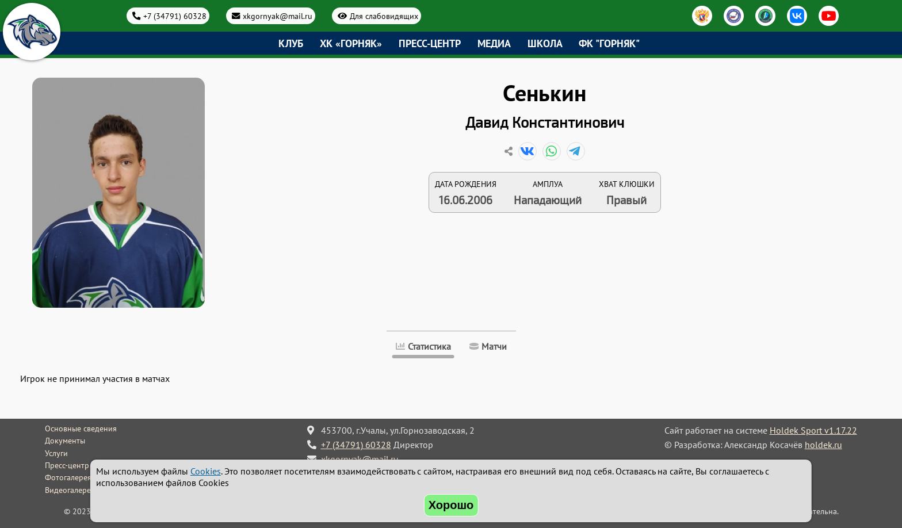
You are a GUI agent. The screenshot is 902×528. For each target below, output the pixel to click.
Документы (65, 441)
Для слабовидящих (384, 16)
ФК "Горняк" (609, 43)
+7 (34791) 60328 (175, 16)
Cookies (205, 471)
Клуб (290, 43)
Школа (545, 43)
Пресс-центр (430, 43)
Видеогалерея (70, 490)
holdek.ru (823, 444)
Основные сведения (81, 428)
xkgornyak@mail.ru (277, 16)
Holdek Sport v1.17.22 (813, 430)
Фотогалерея (68, 477)
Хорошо (451, 505)
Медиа (494, 43)
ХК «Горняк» (351, 43)
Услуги (56, 453)
